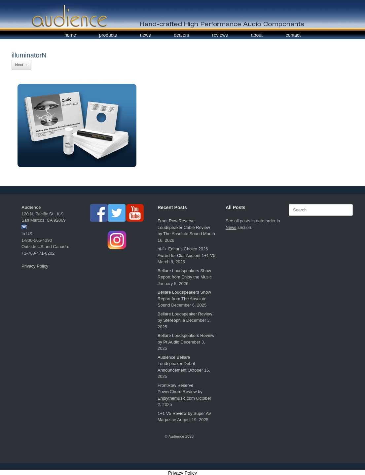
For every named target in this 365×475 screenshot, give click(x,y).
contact (293, 35)
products (108, 35)
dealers (181, 35)
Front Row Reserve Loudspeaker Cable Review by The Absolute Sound (184, 227)
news (145, 35)
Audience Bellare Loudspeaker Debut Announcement (176, 364)
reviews (220, 35)
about (257, 35)
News (231, 227)
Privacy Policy (34, 266)
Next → (21, 65)
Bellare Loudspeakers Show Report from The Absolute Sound (184, 299)
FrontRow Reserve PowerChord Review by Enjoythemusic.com (180, 392)
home (70, 35)
